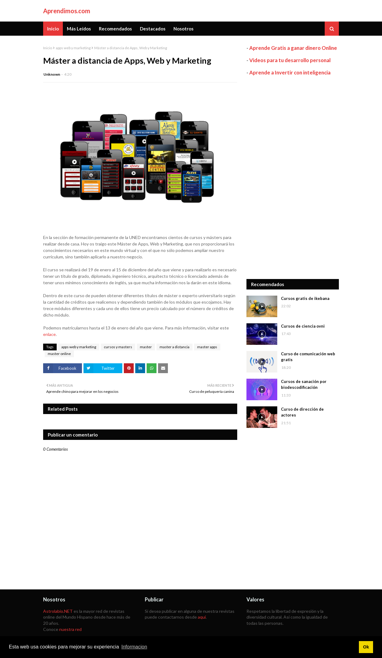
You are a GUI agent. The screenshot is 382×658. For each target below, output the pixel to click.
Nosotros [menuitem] (183, 28)
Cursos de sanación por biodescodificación (304, 384)
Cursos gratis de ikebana (305, 298)
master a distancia (174, 347)
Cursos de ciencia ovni (303, 326)
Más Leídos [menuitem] (79, 28)
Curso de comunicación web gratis (308, 356)
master (146, 347)
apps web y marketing (73, 48)
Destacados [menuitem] (152, 28)
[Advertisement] (292, 177)
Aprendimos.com (66, 10)
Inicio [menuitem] (53, 28)
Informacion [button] (134, 646)
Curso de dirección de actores (302, 412)
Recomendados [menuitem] (115, 28)
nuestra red (70, 629)
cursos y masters (118, 347)
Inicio (47, 48)
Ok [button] (366, 646)
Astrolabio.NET (58, 611)
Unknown (51, 74)
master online (59, 353)
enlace (49, 334)
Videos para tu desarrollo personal (290, 60)
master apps (207, 347)
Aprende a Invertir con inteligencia (290, 72)
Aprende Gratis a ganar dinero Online (293, 48)
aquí (202, 617)
